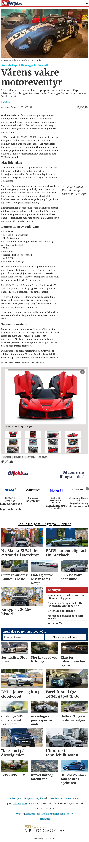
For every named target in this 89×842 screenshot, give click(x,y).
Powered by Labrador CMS (44, 838)
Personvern (44, 819)
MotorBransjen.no (70, 798)
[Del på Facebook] (78, 107)
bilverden (19, 457)
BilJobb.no (41, 798)
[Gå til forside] (11, 3)
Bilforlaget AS (20, 803)
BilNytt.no (29, 798)
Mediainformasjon (50, 814)
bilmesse (7, 457)
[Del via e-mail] (85, 107)
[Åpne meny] (86, 3)
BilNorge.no (16, 798)
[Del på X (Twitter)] (82, 107)
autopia (31, 457)
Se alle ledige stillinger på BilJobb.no (44, 524)
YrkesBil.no (53, 798)
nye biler (42, 457)
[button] (87, 488)
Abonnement (32, 814)
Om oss (20, 814)
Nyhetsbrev (67, 814)
